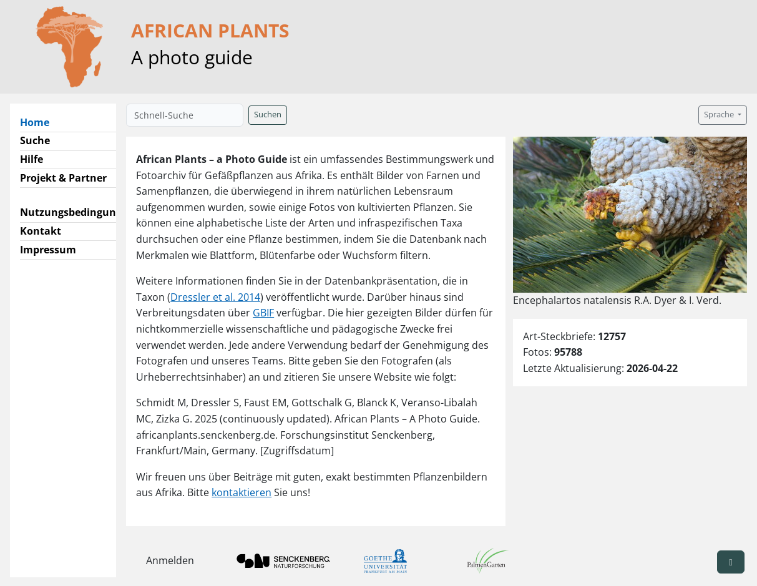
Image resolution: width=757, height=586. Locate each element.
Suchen (267, 114)
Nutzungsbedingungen (77, 212)
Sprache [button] (720, 114)
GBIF (263, 313)
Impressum (48, 249)
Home (39, 121)
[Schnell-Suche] (184, 115)
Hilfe (31, 159)
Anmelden (170, 560)
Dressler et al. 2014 (215, 297)
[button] (731, 562)
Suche (35, 140)
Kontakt (40, 231)
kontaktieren (241, 492)
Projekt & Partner (63, 178)
